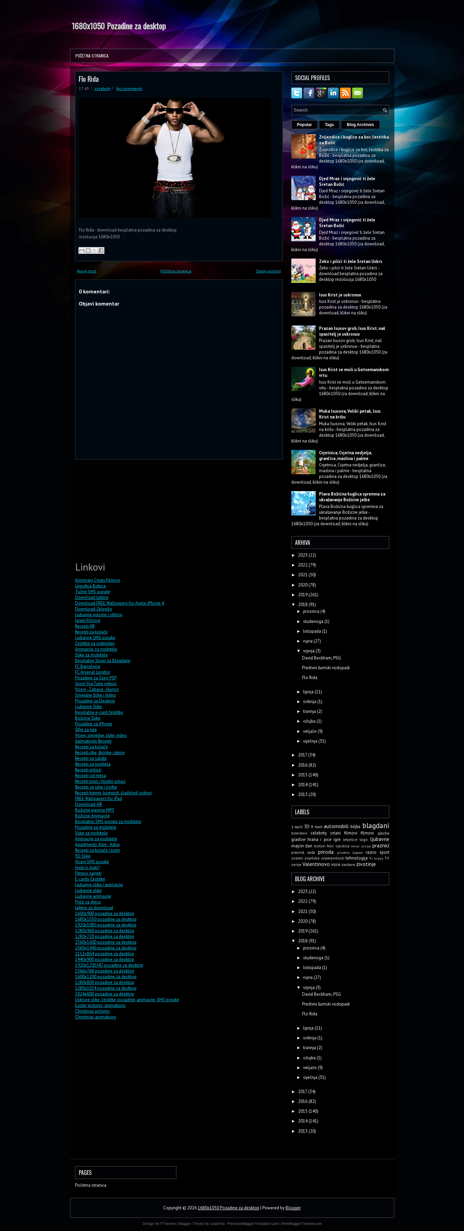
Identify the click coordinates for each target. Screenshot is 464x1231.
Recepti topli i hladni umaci (100, 781)
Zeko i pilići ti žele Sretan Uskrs (350, 261)
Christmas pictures (92, 1011)
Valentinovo (316, 864)
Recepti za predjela (93, 764)
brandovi (299, 833)
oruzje (366, 846)
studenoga (313, 621)
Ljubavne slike (88, 890)
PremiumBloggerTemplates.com (252, 1223)
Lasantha (217, 1223)
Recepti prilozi (88, 770)
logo (364, 839)
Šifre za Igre (86, 729)
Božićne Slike (87, 718)
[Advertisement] (125, 509)
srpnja (309, 651)
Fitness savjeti (88, 873)
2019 (303, 595)
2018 (303, 604)
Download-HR (88, 804)
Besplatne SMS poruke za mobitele (108, 821)
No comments (129, 88)
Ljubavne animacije (93, 896)
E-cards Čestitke (90, 879)
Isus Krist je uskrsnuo (340, 295)
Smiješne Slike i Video (95, 695)
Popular (304, 124)
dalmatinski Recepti (93, 741)
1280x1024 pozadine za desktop (106, 988)
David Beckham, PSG (321, 658)
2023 (303, 555)
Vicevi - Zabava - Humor (97, 689)
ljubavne (379, 839)
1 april (297, 826)
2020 (303, 585)
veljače (310, 731)
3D (307, 826)
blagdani (375, 825)
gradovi (298, 839)
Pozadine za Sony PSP (96, 678)
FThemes (168, 1223)
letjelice (350, 839)
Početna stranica (91, 55)
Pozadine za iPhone (93, 724)
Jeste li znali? (87, 867)
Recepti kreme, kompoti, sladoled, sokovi (113, 793)
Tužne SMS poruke (92, 592)
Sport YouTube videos (96, 683)
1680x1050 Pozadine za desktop (119, 26)
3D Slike (83, 856)
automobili (336, 826)
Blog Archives (360, 124)
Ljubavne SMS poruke (95, 638)
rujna (308, 641)
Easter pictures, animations (100, 1005)
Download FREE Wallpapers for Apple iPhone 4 (119, 603)
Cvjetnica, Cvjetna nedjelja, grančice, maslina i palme (345, 455)
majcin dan (302, 846)
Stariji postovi (268, 270)
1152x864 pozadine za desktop (104, 954)
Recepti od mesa (90, 775)
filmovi (367, 833)
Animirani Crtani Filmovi (97, 580)
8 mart (316, 826)
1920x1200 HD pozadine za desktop (109, 965)
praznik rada (303, 852)
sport (384, 852)
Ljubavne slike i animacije (99, 885)
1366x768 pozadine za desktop (104, 971)
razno (371, 852)
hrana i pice (320, 839)
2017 (303, 755)
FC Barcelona (87, 666)
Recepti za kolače (91, 632)
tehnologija (357, 858)
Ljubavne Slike (88, 706)
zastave (348, 864)
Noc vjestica (338, 845)
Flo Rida (89, 78)
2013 (303, 794)
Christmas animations (95, 1017)
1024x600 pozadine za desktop (104, 994)
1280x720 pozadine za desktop (104, 936)
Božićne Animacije (92, 816)
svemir (297, 858)
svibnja (310, 701)
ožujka (310, 721)
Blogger (293, 1208)
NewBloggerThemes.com (302, 1223)
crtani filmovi (343, 833)
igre (337, 839)
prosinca (311, 611)
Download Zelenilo (93, 609)
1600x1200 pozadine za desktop (106, 977)
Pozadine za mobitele (95, 827)
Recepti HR (85, 626)
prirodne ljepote (350, 852)
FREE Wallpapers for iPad (98, 798)
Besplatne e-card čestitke (99, 712)
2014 (303, 785)
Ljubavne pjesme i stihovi (98, 615)
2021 (303, 575)
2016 (303, 765)
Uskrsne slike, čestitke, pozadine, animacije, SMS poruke (127, 1000)
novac (355, 846)
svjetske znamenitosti (324, 858)
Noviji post (86, 270)
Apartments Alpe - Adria (97, 844)
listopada (312, 631)
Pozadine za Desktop (95, 701)
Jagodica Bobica (90, 586)
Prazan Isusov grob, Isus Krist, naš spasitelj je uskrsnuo (352, 331)
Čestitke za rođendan (95, 643)
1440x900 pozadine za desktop (104, 959)
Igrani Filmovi (87, 620)
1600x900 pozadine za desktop (104, 913)
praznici (380, 845)
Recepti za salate (91, 758)
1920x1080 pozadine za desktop (106, 925)
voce (335, 864)
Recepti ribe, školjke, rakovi (100, 752)
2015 (303, 775)
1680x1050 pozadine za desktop (106, 919)
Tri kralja (376, 858)
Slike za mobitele (91, 655)
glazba (383, 833)
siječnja (310, 741)
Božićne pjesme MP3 (94, 810)
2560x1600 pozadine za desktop (106, 942)
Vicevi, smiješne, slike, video (101, 735)
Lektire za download (94, 908)
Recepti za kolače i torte (97, 850)
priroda (326, 851)
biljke (355, 826)
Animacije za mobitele (96, 649)
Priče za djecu (88, 902)
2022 (303, 565)
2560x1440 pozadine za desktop (106, 948)
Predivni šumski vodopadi (326, 668)
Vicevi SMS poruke (92, 862)
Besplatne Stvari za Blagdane (102, 660)
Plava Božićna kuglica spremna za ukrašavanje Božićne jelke (352, 497)
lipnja (309, 692)
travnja (310, 711)
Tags (329, 124)
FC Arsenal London (92, 672)
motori (319, 845)
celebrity (103, 88)
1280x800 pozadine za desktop (104, 982)
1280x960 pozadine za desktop (104, 931)
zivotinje (366, 864)
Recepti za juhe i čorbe (96, 787)
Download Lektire (91, 597)
